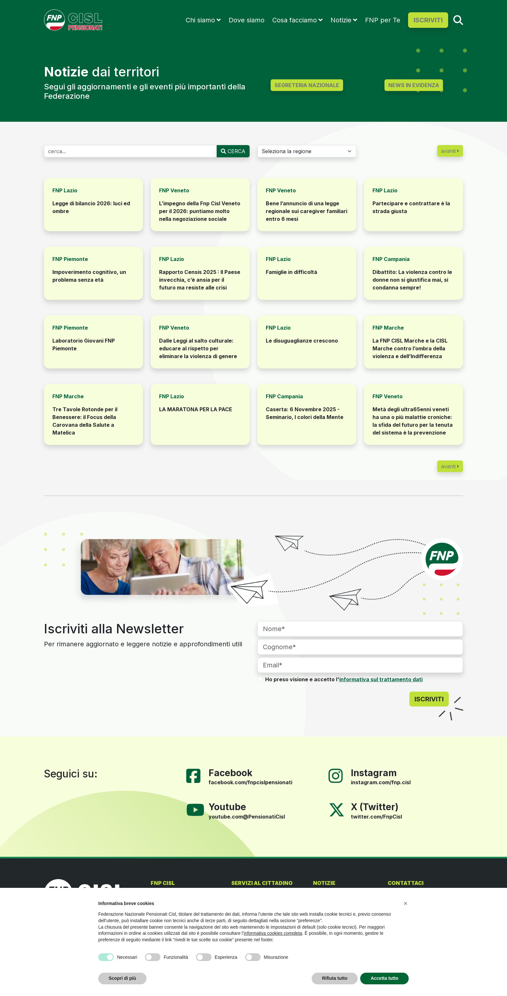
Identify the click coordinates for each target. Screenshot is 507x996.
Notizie (340, 20)
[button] (405, 903)
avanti (450, 151)
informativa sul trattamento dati (381, 679)
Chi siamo (200, 20)
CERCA (233, 151)
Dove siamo (246, 20)
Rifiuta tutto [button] (335, 978)
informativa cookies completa (273, 933)
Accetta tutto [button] (384, 978)
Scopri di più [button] (122, 978)
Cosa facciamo (294, 20)
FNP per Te (382, 20)
